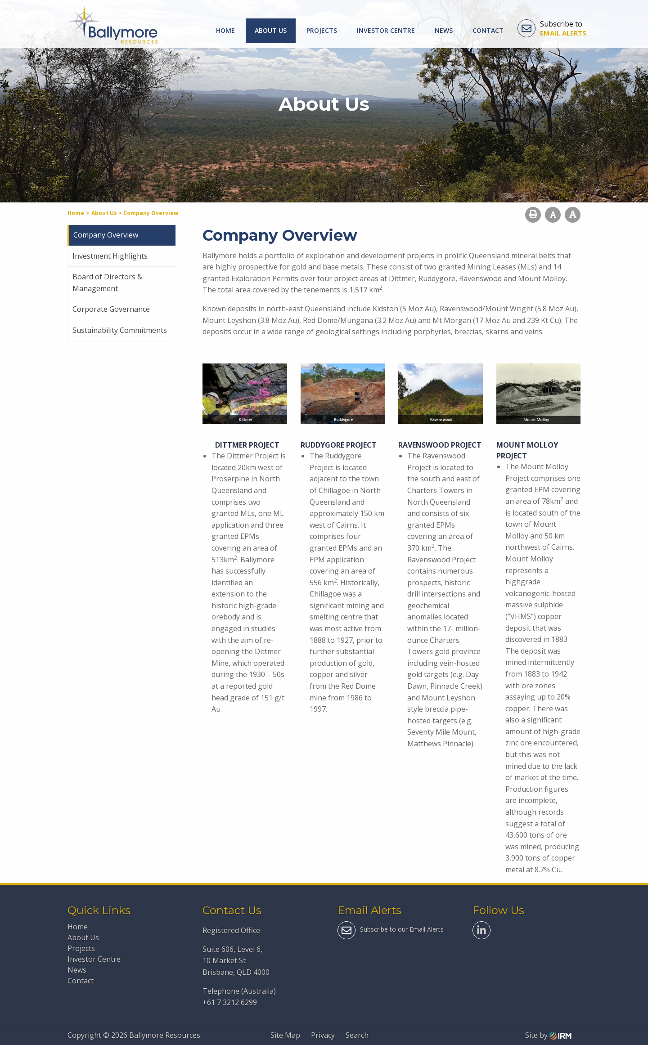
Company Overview (105, 235)
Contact (488, 30)
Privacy (323, 1035)
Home (225, 30)
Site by (548, 1035)
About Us (271, 30)
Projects (321, 30)
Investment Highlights (110, 256)
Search (357, 1035)
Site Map (285, 1035)
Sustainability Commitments (119, 330)
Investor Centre (386, 30)
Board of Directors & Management (107, 282)
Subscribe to (552, 28)
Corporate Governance (111, 309)
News (444, 30)
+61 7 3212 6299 (229, 1002)
